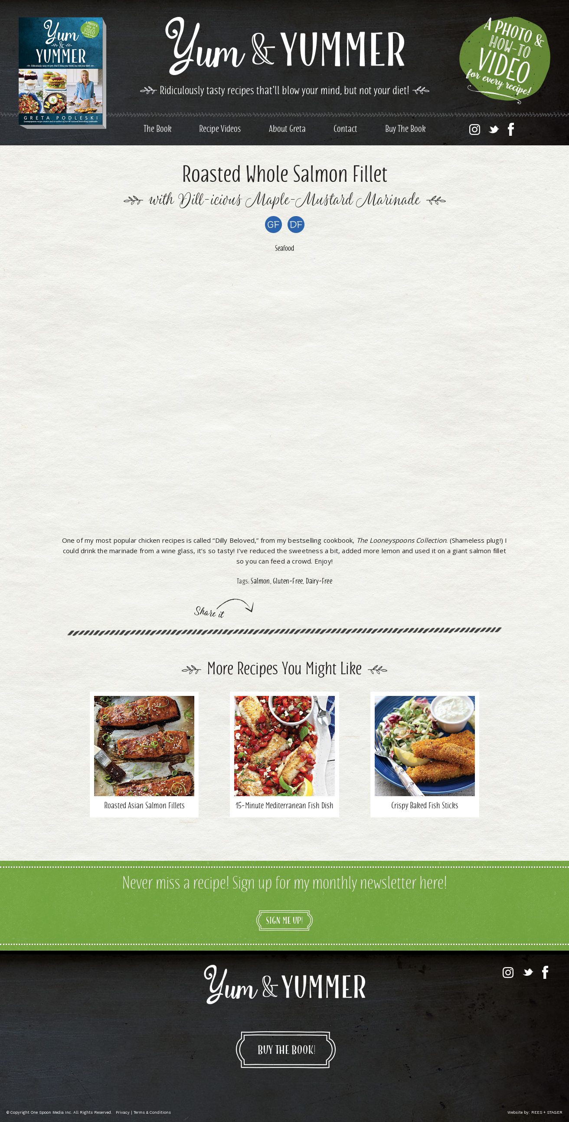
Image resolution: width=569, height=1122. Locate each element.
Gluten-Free (288, 581)
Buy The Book (405, 129)
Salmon (260, 581)
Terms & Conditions (152, 1112)
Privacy (123, 1112)
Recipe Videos (220, 129)
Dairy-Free (319, 581)
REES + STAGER (546, 1112)
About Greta (287, 129)
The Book (157, 129)
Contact (345, 129)
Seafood (284, 249)
